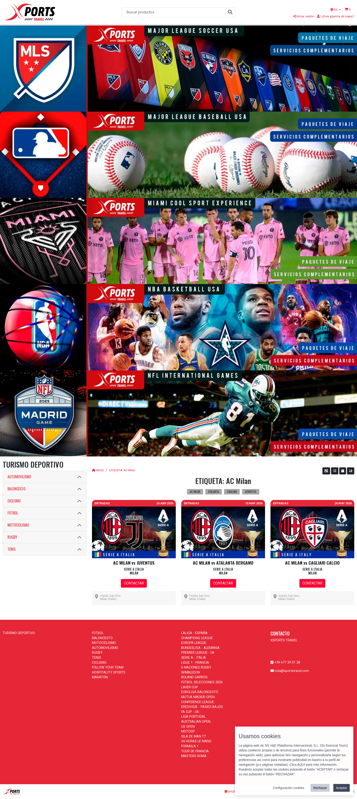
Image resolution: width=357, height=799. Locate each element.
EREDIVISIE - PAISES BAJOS (202, 707)
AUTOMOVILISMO (19, 476)
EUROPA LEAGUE (193, 643)
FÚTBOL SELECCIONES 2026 (202, 682)
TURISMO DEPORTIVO (19, 633)
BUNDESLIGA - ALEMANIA (200, 648)
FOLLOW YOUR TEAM (107, 667)
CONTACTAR (134, 583)
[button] (348, 9)
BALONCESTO (17, 489)
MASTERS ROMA (194, 756)
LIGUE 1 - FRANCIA (195, 663)
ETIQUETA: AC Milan (122, 470)
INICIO (100, 470)
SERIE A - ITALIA (193, 658)
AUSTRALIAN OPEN (195, 722)
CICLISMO (14, 501)
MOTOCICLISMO (18, 525)
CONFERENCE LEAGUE (197, 702)
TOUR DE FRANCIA (195, 751)
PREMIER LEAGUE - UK (197, 653)
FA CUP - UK (190, 712)
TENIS (11, 549)
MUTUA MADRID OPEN (198, 697)
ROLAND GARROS (194, 677)
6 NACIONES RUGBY (196, 667)
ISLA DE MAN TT (193, 736)
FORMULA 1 (190, 746)
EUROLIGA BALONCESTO (199, 692)
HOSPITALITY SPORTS (108, 672)
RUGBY (12, 537)
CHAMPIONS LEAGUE (197, 638)
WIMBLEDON (190, 672)
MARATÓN (100, 677)
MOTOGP (188, 731)
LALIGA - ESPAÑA (194, 633)
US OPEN (188, 727)
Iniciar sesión (303, 16)
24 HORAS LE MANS (196, 741)
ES (334, 9)
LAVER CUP (189, 687)
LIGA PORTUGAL (193, 717)
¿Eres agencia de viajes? (335, 16)
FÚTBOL (13, 513)
